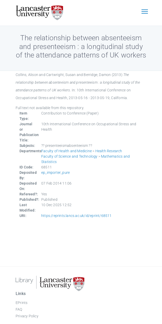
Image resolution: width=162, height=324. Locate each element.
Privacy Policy (27, 316)
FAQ (19, 309)
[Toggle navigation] (144, 12)
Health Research (108, 151)
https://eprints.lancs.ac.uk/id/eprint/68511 (76, 216)
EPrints (21, 303)
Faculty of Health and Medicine (66, 151)
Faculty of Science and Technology (69, 156)
